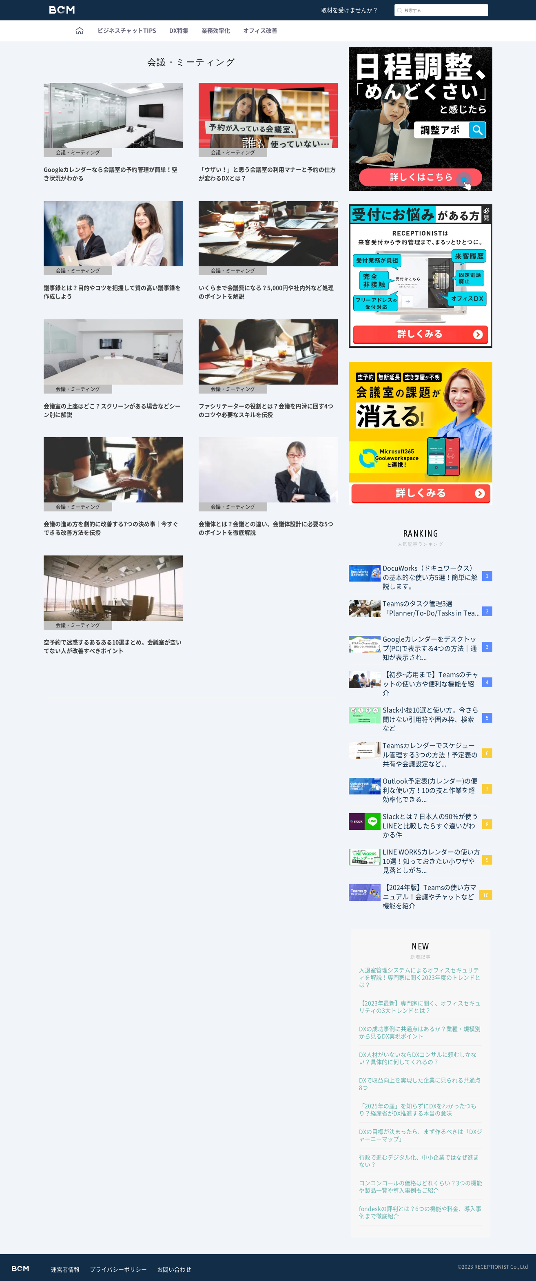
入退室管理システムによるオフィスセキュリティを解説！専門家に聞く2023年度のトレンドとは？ (420, 977)
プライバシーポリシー (118, 1269)
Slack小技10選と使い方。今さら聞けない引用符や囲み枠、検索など (430, 719)
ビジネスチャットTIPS (126, 30)
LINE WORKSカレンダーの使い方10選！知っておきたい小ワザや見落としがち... (431, 861)
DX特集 (178, 30)
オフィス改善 (260, 30)
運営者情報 (65, 1269)
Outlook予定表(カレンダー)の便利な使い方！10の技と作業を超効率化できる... (430, 790)
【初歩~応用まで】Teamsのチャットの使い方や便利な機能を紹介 (430, 683)
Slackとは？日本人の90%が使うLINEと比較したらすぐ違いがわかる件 (430, 825)
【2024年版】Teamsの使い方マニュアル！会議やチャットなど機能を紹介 (429, 896)
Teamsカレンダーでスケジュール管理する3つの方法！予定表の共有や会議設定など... (430, 754)
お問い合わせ (174, 1269)
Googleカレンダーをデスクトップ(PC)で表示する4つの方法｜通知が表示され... (430, 648)
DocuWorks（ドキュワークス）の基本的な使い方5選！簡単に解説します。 (430, 577)
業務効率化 (216, 30)
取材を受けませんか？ (349, 10)
